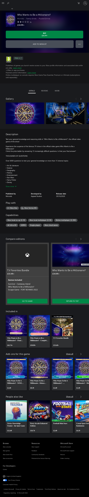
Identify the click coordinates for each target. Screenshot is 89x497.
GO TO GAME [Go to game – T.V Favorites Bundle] (27, 301)
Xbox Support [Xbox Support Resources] (35, 447)
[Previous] (76, 99)
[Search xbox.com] (8, 3)
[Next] (80, 99)
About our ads (61, 489)
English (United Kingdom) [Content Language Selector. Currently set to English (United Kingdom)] (13, 476)
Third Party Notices (50, 489)
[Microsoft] (44, 1)
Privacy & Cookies (21, 489)
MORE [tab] (57, 91)
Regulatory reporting (10, 493)
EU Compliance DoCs (73, 489)
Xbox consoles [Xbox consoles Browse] (7, 447)
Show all (69, 354)
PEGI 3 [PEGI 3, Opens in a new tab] (18, 58)
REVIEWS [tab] (44, 91)
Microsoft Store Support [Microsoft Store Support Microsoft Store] (67, 450)
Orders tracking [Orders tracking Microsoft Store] (64, 458)
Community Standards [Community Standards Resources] (38, 454)
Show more (11, 186)
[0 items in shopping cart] (79, 3)
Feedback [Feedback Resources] (34, 450)
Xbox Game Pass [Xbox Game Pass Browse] (7, 454)
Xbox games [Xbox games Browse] (6, 450)
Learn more (17, 68)
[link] (16, 331)
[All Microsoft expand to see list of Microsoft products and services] (3, 3)
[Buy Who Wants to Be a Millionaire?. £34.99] (44, 34)
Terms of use (31, 489)
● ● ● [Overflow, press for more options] (79, 44)
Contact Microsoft (9, 489)
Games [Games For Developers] (5, 469)
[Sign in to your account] (85, 3)
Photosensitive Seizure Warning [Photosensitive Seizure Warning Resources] (41, 458)
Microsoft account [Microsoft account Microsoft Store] (65, 447)
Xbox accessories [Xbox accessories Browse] (8, 458)
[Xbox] (6, 8)
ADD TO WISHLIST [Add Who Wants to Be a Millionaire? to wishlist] (40, 44)
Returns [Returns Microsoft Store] (62, 454)
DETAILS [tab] (32, 91)
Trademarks (39, 489)
